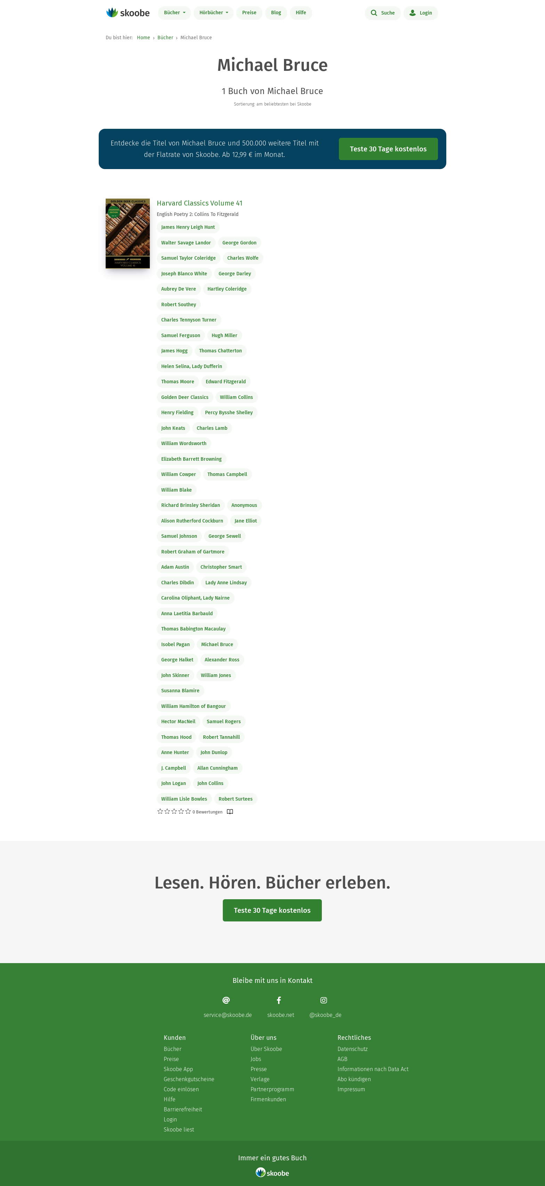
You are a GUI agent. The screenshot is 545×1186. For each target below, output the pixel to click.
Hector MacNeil (178, 722)
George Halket (177, 660)
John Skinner (175, 675)
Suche (383, 12)
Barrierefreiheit (183, 1109)
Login (420, 12)
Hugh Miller (224, 336)
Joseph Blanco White (184, 274)
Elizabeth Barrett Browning (191, 459)
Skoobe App (178, 1069)
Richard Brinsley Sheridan (190, 505)
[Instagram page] (325, 1007)
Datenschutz (352, 1049)
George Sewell (225, 536)
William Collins (236, 397)
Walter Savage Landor (186, 243)
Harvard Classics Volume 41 (200, 203)
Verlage (260, 1079)
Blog (276, 13)
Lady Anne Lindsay (226, 583)
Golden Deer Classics (185, 397)
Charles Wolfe (243, 258)
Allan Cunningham (217, 768)
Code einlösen (181, 1089)
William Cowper (178, 474)
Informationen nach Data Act (372, 1069)
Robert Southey (178, 305)
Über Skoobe (266, 1049)
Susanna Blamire (180, 691)
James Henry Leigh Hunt (188, 227)
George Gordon (239, 243)
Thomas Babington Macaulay (193, 629)
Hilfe (301, 13)
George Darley (235, 274)
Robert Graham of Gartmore (193, 552)
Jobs (256, 1059)
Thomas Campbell (227, 474)
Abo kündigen (354, 1079)
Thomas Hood (176, 737)
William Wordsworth (183, 443)
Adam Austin (175, 567)
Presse (259, 1069)
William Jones (216, 675)
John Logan (173, 783)
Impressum (351, 1089)
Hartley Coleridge (227, 289)
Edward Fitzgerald (226, 382)
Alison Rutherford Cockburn (192, 521)
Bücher (172, 13)
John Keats (173, 428)
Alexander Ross (222, 660)
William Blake (176, 490)
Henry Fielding (177, 413)
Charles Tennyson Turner (189, 320)
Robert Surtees (236, 799)
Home (143, 38)
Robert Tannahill (221, 737)
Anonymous (244, 505)
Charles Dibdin (177, 583)
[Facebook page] (280, 1007)
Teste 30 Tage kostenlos (388, 149)
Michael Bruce (217, 645)
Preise (249, 13)
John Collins (210, 783)
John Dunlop (214, 752)
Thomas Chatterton (220, 351)
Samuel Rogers (224, 722)
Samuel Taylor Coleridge (188, 258)
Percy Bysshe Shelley (229, 413)
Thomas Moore (177, 382)
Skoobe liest (179, 1129)
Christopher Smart (221, 567)
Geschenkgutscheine (189, 1079)
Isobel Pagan (175, 645)
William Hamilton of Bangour (193, 706)
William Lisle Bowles (184, 799)
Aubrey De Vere (178, 289)
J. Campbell (173, 768)
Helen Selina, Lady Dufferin (191, 366)
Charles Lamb (212, 428)
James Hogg (174, 351)
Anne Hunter (175, 752)
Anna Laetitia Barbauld (187, 614)
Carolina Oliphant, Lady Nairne (195, 598)
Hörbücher (212, 13)
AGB (342, 1059)
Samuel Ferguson (180, 336)
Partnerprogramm (272, 1089)
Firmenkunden (268, 1099)
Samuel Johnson (179, 536)
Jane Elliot (246, 521)
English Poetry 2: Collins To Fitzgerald (197, 214)
